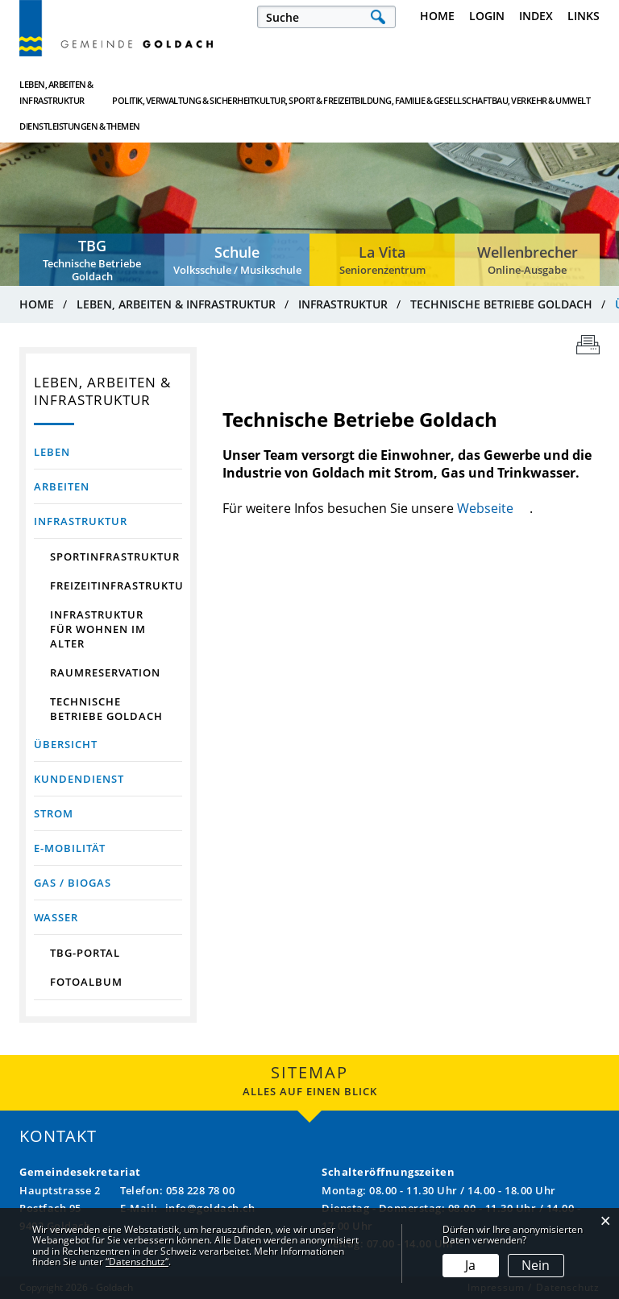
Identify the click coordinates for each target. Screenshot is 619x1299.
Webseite (493, 508)
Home (437, 15)
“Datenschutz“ (137, 1261)
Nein (535, 1265)
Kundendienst (79, 779)
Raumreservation (105, 672)
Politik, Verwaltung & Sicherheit (170, 92)
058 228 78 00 (200, 1190)
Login (487, 15)
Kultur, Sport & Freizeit (269, 92)
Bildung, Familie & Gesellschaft (365, 92)
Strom (53, 813)
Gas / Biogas (72, 882)
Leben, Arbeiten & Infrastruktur (56, 92)
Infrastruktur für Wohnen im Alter (98, 629)
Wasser (56, 917)
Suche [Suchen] (378, 17)
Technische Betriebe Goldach (106, 708)
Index (536, 15)
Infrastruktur (80, 521)
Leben (52, 452)
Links (583, 15)
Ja (470, 1265)
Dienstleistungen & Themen (550, 92)
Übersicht (108, 744)
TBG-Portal (85, 952)
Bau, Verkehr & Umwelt (461, 92)
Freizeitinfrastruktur (116, 585)
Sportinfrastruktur (115, 556)
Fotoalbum (86, 981)
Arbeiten (61, 486)
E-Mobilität (70, 848)
